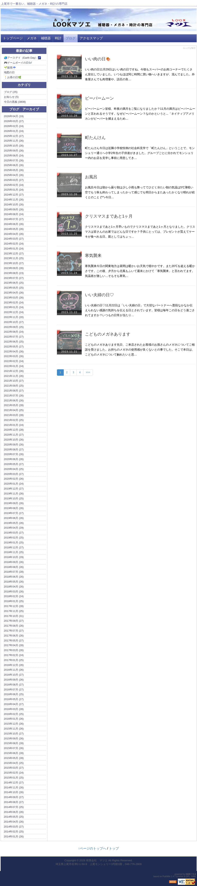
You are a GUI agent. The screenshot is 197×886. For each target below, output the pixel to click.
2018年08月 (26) (14, 567)
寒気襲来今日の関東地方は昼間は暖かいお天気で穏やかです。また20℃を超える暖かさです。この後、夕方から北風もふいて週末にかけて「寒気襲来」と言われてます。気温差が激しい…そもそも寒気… (140, 270)
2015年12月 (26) (14, 723)
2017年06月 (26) (14, 635)
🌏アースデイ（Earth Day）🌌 (22, 57)
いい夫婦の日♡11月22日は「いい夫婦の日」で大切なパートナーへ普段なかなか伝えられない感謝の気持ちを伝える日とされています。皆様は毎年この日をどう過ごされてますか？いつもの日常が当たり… (140, 310)
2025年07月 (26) (14, 160)
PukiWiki (166, 876)
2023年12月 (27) (14, 253)
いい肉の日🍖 (98, 59)
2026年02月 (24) (14, 126)
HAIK (188, 874)
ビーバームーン (99, 98)
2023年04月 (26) (14, 292)
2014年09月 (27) (14, 797)
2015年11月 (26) (14, 728)
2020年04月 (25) (14, 469)
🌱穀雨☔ (10, 67)
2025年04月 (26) (14, 175)
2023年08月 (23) (14, 273)
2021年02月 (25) (14, 420)
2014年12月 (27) (14, 782)
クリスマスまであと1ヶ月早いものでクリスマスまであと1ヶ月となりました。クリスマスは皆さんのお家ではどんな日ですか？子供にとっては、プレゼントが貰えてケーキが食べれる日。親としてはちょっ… (140, 231)
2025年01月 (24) (14, 189)
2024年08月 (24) (14, 214)
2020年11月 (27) (14, 434)
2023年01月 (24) (14, 307)
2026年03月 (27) (14, 121)
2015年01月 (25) (14, 777)
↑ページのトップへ (92, 848)
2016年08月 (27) (14, 684)
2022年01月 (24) (14, 366)
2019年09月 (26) (14, 503)
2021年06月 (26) (14, 400)
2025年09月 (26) (14, 150)
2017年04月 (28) (14, 645)
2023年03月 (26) (14, 297)
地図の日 (9, 72)
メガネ (32, 38)
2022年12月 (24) (14, 312)
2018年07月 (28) (14, 571)
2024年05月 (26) (14, 229)
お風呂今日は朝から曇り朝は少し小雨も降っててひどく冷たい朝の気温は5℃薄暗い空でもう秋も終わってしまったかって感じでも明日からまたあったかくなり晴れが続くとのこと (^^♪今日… (140, 192)
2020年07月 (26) (14, 454)
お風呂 (91, 177)
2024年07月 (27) (14, 219)
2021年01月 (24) (14, 425)
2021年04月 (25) (14, 410)
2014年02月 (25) (14, 831)
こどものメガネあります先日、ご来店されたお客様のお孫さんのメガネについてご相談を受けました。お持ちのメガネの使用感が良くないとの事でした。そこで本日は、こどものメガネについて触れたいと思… (140, 349)
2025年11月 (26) (14, 140)
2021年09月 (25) (14, 385)
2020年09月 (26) (14, 444)
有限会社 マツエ (96, 860)
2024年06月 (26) (14, 224)
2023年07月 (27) (14, 278)
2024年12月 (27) (14, 194)
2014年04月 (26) (14, 821)
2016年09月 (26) (14, 679)
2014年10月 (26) (14, 792)
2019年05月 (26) (14, 523)
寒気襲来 (93, 255)
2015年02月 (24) (14, 772)
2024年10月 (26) (14, 204)
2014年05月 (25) (14, 816)
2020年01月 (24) (14, 483)
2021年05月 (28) (14, 405)
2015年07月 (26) (14, 748)
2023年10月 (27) (14, 263)
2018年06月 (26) (14, 576)
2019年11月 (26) (14, 493)
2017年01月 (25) (14, 660)
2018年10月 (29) (14, 557)
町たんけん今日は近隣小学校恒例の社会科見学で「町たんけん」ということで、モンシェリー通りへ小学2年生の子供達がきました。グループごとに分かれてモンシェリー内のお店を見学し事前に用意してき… (140, 153)
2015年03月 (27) (14, 767)
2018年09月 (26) (14, 562)
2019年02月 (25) (14, 537)
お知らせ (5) (11, 96)
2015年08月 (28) (14, 743)
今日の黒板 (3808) (15, 101)
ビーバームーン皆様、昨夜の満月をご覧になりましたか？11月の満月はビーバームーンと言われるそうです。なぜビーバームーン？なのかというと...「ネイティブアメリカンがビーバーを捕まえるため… (140, 113)
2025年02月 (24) (14, 185)
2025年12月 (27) (14, 136)
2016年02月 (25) (14, 714)
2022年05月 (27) (14, 346)
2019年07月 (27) (14, 513)
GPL (188, 876)
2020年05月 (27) (14, 464)
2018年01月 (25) (14, 601)
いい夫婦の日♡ (99, 295)
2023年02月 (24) (14, 302)
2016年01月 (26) (14, 718)
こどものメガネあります (107, 334)
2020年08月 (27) (14, 449)
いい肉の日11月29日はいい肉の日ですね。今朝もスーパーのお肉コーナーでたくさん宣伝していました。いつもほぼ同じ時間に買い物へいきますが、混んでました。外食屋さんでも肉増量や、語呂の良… (140, 74)
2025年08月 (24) (14, 155)
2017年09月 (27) (14, 620)
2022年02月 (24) (14, 361)
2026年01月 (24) (14, 131)
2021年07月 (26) (14, 395)
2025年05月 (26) (14, 170)
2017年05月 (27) (14, 640)
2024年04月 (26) (14, 233)
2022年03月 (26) (14, 356)
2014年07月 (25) (14, 807)
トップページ (13, 38)
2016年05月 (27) (14, 699)
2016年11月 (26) (14, 669)
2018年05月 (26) (14, 581)
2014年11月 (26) (14, 787)
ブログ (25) (11, 91)
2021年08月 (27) (14, 390)
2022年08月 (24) (14, 331)
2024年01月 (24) (14, 248)
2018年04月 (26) (14, 586)
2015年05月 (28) (14, 758)
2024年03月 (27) (14, 238)
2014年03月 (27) (14, 826)
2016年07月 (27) (14, 689)
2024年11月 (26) (14, 199)
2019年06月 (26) (14, 518)
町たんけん (95, 137)
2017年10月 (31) (14, 616)
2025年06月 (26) (14, 165)
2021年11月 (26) (14, 376)
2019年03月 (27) (14, 532)
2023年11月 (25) (14, 258)
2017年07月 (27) (14, 630)
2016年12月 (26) (14, 665)
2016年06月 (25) (14, 694)
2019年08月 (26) (14, 508)
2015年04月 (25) (14, 763)
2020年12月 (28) (14, 429)
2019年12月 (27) (14, 488)
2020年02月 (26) (14, 478)
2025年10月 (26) (14, 145)
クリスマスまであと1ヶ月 (109, 216)
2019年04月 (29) (14, 527)
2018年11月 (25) (14, 552)
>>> (88, 372)
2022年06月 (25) (14, 341)
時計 (58, 38)
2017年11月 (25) (14, 611)
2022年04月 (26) (14, 351)
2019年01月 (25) (14, 542)
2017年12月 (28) (14, 606)
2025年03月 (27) (14, 180)
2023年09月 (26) (14, 268)
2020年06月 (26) (14, 459)
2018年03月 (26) (14, 591)
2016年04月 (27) (14, 704)
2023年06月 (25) (14, 282)
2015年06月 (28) (14, 753)
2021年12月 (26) (14, 371)
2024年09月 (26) (14, 209)
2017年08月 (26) (14, 625)
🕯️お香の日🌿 (12, 77)
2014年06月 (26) (14, 812)
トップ (114, 848)
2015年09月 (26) (14, 738)
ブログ (70, 38)
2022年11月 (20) (14, 317)
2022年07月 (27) (14, 336)
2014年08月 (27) (14, 802)
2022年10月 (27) (14, 322)
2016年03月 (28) (14, 709)
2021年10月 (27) (14, 380)
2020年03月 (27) (14, 474)
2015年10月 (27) (14, 733)
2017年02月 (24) (14, 655)
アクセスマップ (91, 38)
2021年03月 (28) (14, 415)
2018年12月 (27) (14, 547)
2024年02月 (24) (14, 243)
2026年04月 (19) (14, 116)
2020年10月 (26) (14, 439)
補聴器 (46, 38)
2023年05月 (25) (14, 287)
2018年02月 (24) (14, 596)
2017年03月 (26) (14, 650)
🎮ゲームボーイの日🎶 (18, 62)
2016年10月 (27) (14, 674)
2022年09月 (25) (14, 327)
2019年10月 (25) (14, 498)
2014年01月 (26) (14, 836)
